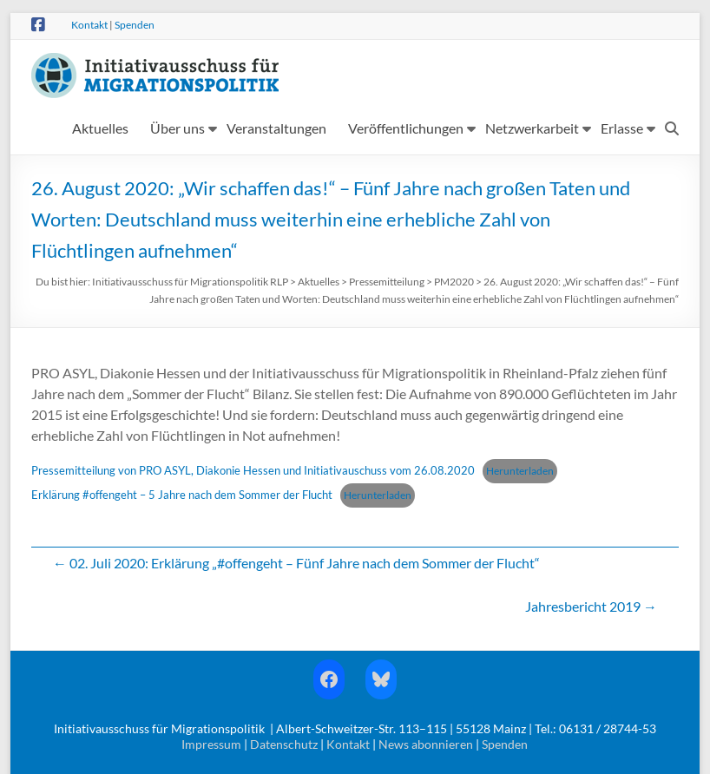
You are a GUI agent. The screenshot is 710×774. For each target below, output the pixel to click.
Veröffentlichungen (405, 128)
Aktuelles (100, 128)
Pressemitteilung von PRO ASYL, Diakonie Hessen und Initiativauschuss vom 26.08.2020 (253, 470)
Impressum (211, 744)
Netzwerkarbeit (532, 128)
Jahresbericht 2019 (591, 606)
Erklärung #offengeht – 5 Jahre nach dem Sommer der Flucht (181, 495)
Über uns (177, 128)
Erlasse (622, 128)
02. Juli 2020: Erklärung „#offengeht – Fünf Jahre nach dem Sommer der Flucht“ (296, 562)
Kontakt (89, 24)
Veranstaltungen (276, 128)
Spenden (134, 24)
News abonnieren (425, 744)
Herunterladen (520, 470)
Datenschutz (284, 744)
